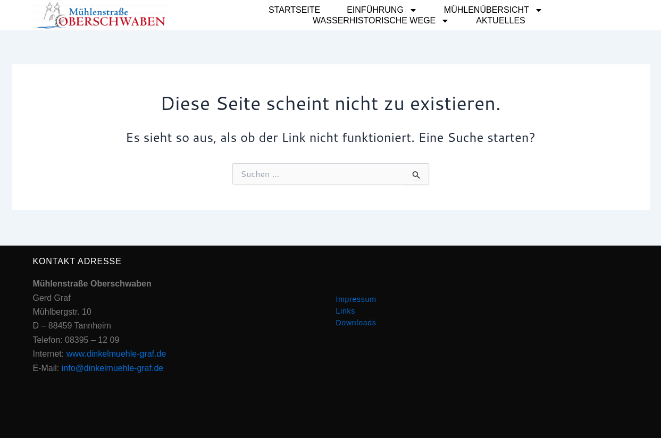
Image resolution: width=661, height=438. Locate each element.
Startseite (294, 9)
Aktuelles (500, 20)
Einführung (382, 10)
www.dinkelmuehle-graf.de (116, 353)
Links (345, 311)
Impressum (356, 299)
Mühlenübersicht (493, 10)
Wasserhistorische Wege (381, 20)
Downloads (356, 322)
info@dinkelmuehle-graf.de (112, 368)
